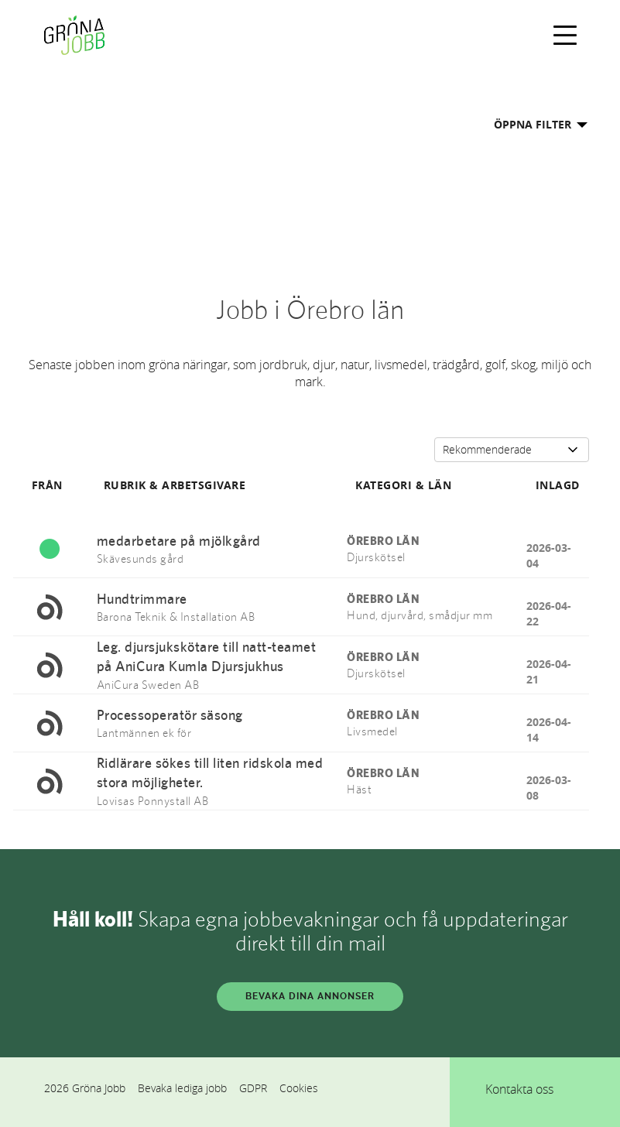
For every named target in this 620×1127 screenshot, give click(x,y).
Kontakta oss (519, 1089)
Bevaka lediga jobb (182, 1088)
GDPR (253, 1088)
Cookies (298, 1088)
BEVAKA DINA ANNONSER (310, 996)
